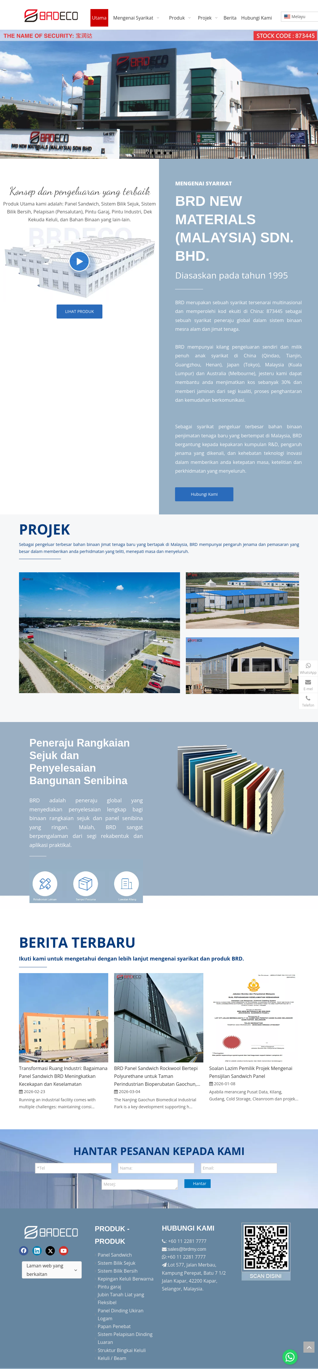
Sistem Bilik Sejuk (116, 1263)
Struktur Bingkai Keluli (122, 1350)
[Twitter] (50, 1250)
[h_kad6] (242, 600)
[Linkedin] (37, 1250)
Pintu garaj (109, 1286)
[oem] (86, 886)
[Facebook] (23, 1250)
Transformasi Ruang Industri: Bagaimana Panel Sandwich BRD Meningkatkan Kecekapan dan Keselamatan (63, 1076)
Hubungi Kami (204, 494)
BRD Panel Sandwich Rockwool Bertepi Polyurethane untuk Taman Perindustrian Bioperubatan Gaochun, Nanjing (156, 1076)
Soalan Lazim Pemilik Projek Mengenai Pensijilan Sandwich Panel (250, 1072)
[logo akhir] (52, 1231)
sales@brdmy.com (187, 1249)
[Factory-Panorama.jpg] (266, 1251)
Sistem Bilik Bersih (117, 1270)
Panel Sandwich (115, 1255)
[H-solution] (238, 788)
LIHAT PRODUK (79, 311)
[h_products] (79, 263)
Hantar (199, 1183)
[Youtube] (63, 1250)
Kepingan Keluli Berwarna (125, 1279)
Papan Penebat (114, 1326)
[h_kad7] (242, 665)
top (308, 1347)
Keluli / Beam (112, 1358)
